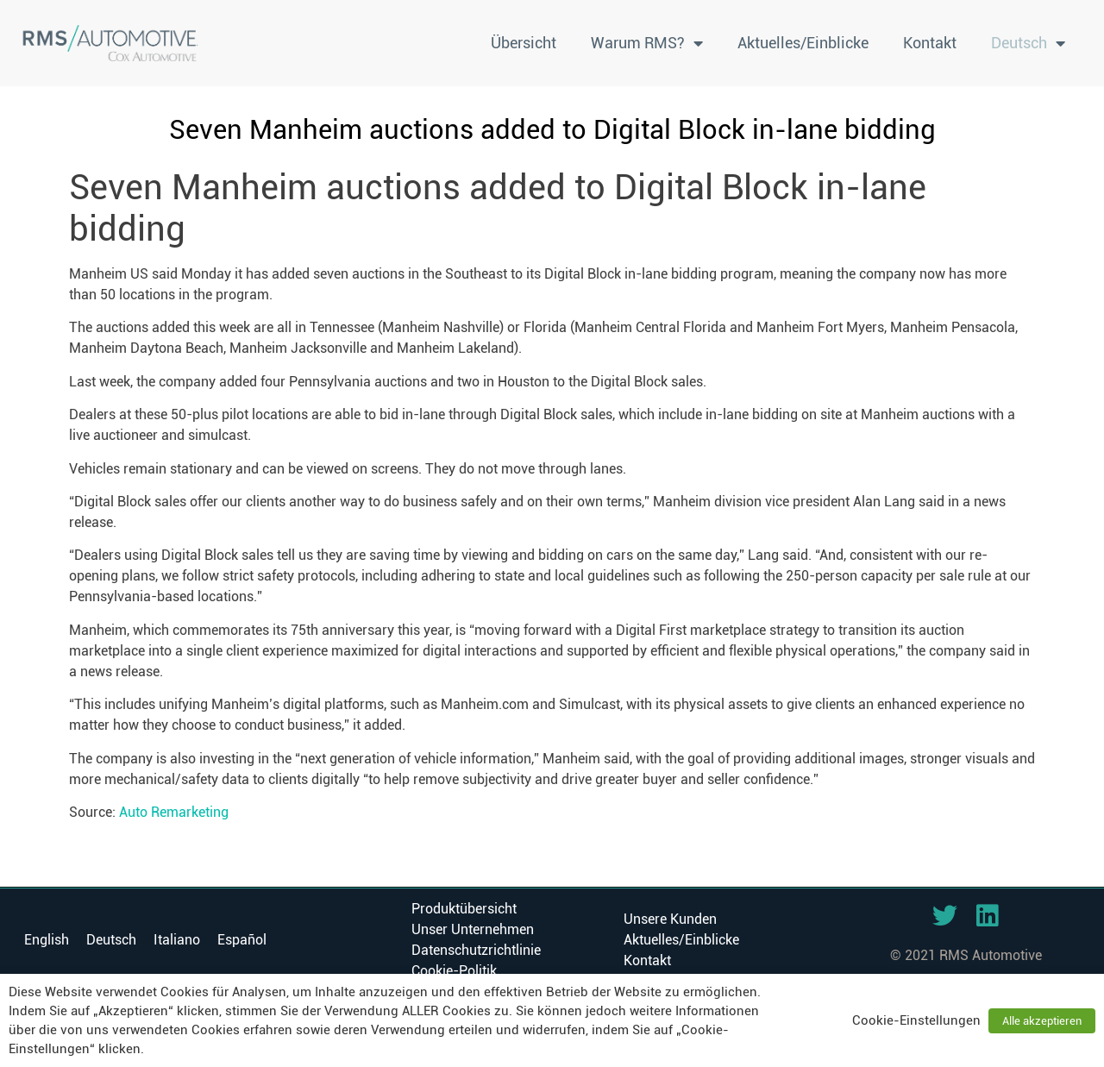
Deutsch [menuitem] (111, 940)
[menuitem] (1028, 43)
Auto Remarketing (174, 812)
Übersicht (523, 43)
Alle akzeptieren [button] (1042, 1020)
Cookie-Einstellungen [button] (916, 1020)
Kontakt (930, 43)
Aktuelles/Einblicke (803, 43)
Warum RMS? (647, 43)
